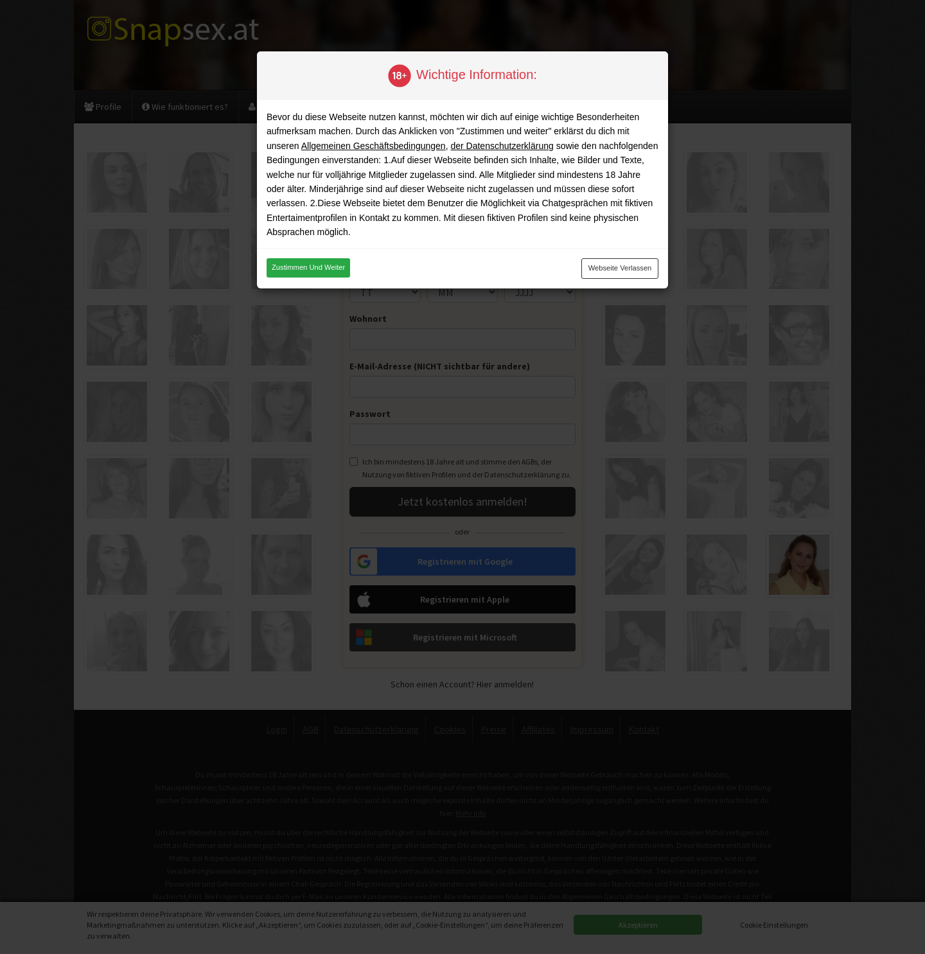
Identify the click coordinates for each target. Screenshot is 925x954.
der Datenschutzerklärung (501, 146)
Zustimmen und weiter (308, 267)
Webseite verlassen (620, 268)
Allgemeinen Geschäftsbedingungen (373, 146)
